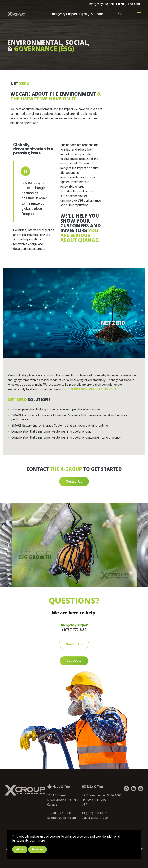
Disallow (37, 849)
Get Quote (74, 661)
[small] (126, 788)
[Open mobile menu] (139, 14)
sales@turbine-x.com (61, 818)
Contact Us (74, 481)
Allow (20, 849)
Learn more (37, 840)
